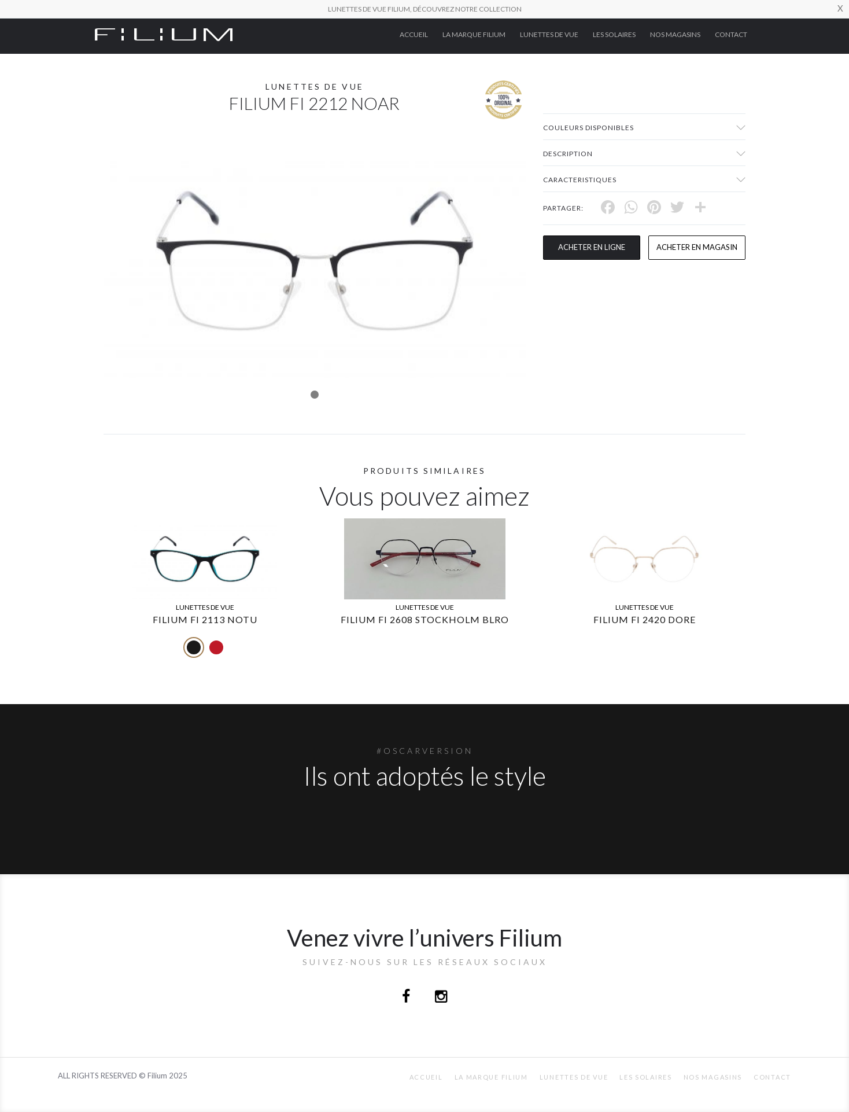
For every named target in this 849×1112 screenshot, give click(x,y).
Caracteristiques (580, 179)
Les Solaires (614, 34)
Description (568, 153)
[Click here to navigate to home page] (163, 33)
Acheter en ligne (591, 247)
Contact (731, 34)
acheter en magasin (696, 247)
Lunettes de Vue (549, 34)
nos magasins (675, 34)
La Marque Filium (473, 34)
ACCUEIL (414, 34)
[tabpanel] (315, 260)
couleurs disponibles (588, 127)
